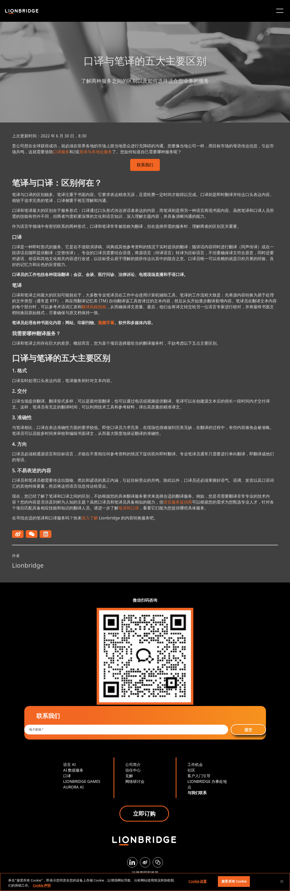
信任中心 (133, 770)
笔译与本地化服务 (95, 152)
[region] (145, 882)
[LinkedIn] (132, 862)
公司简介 (133, 764)
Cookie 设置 (197, 881)
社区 (191, 770)
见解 (129, 775)
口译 (67, 775)
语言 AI (69, 764)
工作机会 (195, 764)
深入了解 (90, 518)
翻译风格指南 (94, 307)
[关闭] (281, 881)
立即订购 (144, 813)
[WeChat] (158, 862)
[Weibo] (145, 862)
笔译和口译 (128, 508)
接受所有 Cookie (233, 881)
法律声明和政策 (145, 872)
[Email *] (126, 729)
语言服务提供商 (177, 502)
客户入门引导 (198, 775)
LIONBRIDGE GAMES (81, 781)
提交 (248, 729)
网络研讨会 (134, 781)
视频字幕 (106, 322)
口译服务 (61, 152)
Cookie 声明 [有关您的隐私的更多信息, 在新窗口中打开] (42, 885)
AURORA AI (73, 787)
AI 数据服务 (73, 770)
